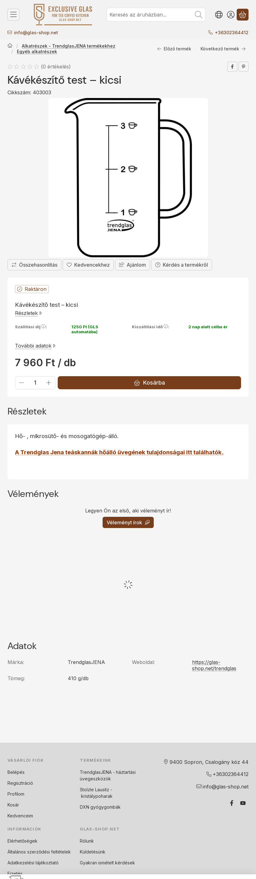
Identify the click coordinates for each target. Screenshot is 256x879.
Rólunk (87, 841)
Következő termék (223, 48)
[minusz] (21, 382)
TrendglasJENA (96, 772)
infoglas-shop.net (36, 32)
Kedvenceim (20, 815)
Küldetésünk (92, 851)
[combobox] (156, 14)
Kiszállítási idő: (150, 326)
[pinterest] (244, 67)
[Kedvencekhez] (88, 264)
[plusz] (48, 382)
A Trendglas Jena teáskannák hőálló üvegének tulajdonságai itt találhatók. (119, 452)
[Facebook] (231, 803)
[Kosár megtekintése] (243, 15)
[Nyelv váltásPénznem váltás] (219, 15)
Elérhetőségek (22, 841)
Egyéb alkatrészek (37, 51)
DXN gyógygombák (100, 807)
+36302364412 (232, 32)
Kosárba (149, 383)
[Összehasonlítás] (34, 264)
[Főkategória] (9, 46)
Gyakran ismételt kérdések (107, 862)
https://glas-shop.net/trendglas (214, 665)
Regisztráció (20, 783)
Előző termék (174, 48)
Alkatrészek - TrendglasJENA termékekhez (68, 46)
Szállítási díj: (31, 326)
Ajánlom (132, 264)
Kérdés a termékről (181, 264)
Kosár (13, 804)
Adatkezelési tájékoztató (33, 862)
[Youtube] (243, 803)
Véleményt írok (128, 522)
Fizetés (14, 873)
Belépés (16, 772)
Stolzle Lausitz (94, 789)
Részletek (28, 313)
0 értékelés (56, 66)
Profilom (15, 794)
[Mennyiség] (35, 382)
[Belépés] (231, 15)
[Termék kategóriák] (13, 15)
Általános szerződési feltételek (39, 851)
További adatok (35, 346)
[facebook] (232, 67)
